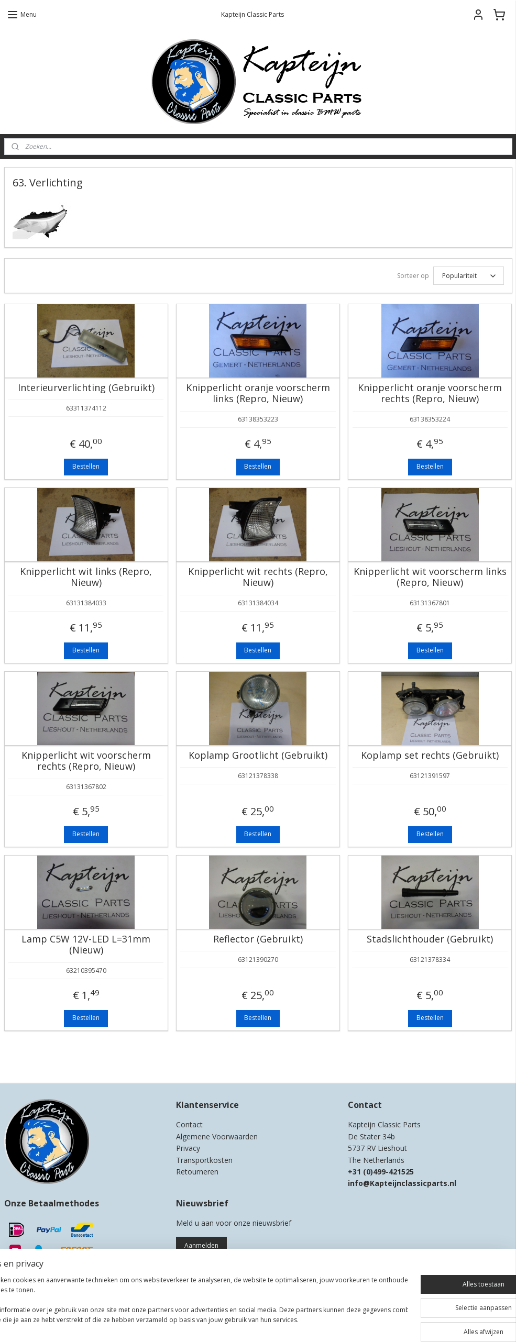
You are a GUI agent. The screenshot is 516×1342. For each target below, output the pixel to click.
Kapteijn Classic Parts (45, 1060)
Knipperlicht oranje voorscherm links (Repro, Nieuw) (258, 393)
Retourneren (197, 1172)
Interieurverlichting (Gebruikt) (86, 388)
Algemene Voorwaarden (217, 1136)
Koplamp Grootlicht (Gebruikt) (258, 755)
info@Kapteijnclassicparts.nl (402, 1183)
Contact (189, 1124)
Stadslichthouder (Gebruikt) (430, 939)
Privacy (188, 1148)
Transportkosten (204, 1160)
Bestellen (86, 466)
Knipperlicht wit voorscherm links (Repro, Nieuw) (430, 577)
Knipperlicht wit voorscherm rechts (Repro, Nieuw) (86, 761)
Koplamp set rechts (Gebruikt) (430, 755)
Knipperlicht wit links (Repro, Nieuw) (86, 577)
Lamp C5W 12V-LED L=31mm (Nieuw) (85, 945)
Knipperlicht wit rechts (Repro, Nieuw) (258, 577)
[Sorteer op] (468, 275)
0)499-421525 (390, 1172)
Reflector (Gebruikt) (258, 939)
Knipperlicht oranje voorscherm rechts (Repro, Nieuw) (430, 393)
